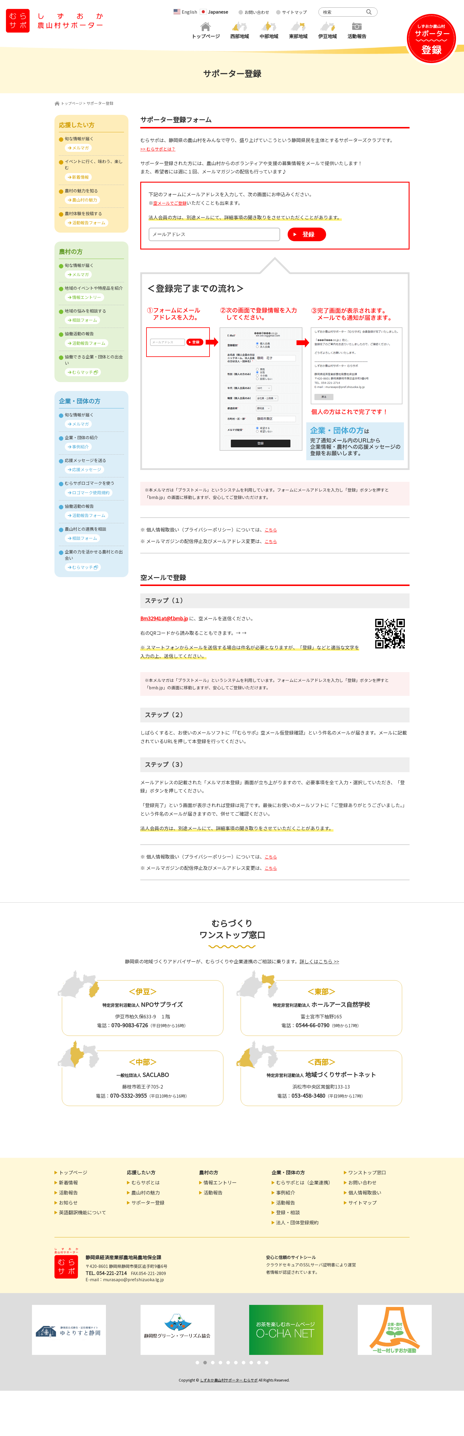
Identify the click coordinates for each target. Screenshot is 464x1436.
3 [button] (213, 1364)
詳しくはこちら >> (319, 962)
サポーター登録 (148, 1203)
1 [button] (197, 1364)
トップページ (72, 103)
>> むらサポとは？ (160, 148)
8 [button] (251, 1364)
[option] (69, 1331)
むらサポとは (145, 1183)
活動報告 (68, 1193)
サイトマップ (294, 12)
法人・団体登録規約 (297, 1223)
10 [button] (266, 1364)
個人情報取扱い (364, 1193)
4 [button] (220, 1364)
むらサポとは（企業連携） (304, 1183)
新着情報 (68, 1183)
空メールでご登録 (172, 202)
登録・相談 (288, 1213)
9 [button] (259, 1364)
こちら (272, 529)
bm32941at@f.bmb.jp (167, 619)
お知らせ (68, 1203)
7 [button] (243, 1364)
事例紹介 (285, 1193)
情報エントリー (220, 1183)
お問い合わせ (256, 12)
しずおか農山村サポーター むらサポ (229, 1380)
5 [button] (228, 1364)
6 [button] (236, 1364)
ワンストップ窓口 (367, 1173)
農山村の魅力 (145, 1193)
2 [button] (205, 1364)
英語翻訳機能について (82, 1213)
